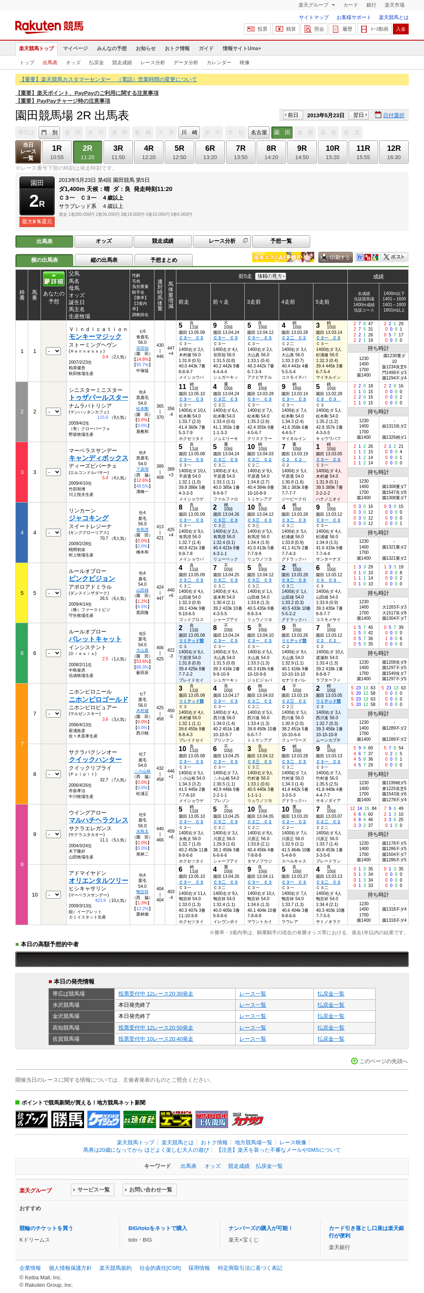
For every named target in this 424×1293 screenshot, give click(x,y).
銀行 (371, 5)
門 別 (49, 132)
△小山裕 (142, 771)
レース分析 (152, 62)
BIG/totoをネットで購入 (157, 1228)
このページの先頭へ (383, 1061)
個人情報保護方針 (70, 1268)
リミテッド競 (191, 640)
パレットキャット (95, 639)
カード (350, 5)
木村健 (142, 710)
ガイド (206, 48)
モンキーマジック (95, 336)
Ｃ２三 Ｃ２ (294, 701)
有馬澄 (142, 529)
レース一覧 (252, 994)
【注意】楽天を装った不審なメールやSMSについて (278, 1150)
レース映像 (292, 1142)
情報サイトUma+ (242, 48)
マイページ (75, 48)
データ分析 (185, 62)
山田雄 (142, 590)
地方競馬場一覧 (253, 1142)
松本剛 (142, 408)
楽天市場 (395, 5)
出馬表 (50, 62)
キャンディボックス (98, 458)
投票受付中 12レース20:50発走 (155, 1028)
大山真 (142, 650)
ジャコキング (88, 518)
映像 (245, 62)
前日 (293, 115)
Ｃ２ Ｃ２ (294, 459)
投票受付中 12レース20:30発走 (155, 994)
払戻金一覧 (331, 994)
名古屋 (259, 132)
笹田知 (142, 348)
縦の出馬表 (104, 260)
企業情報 (30, 1268)
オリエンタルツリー (98, 880)
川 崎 (189, 132)
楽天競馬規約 (115, 1268)
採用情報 (199, 1268)
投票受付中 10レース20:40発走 (155, 1039)
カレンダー (219, 62)
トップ (26, 62)
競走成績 (122, 62)
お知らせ (146, 48)
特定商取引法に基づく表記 (250, 1268)
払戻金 (96, 62)
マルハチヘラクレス (98, 820)
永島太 (142, 831)
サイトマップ (314, 17)
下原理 (142, 469)
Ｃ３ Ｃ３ (328, 399)
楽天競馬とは (394, 17)
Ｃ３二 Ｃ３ (225, 459)
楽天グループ (314, 5)
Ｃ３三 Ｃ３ (225, 399)
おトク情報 (177, 48)
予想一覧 (281, 241)
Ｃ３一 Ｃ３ (191, 338)
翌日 (358, 115)
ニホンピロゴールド (98, 699)
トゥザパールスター (98, 397)
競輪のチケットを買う (46, 1228)
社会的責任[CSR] (160, 1268)
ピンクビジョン (92, 578)
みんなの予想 (112, 48)
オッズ (73, 62)
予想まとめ (163, 260)
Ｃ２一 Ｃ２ (294, 821)
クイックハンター (95, 759)
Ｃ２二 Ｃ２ (294, 338)
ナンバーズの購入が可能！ (261, 1228)
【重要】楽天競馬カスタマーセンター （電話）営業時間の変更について (108, 79)
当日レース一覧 (28, 151)
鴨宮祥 (142, 891)
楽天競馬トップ (36, 48)
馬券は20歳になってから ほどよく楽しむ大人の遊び (146, 1150)
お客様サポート (354, 17)
